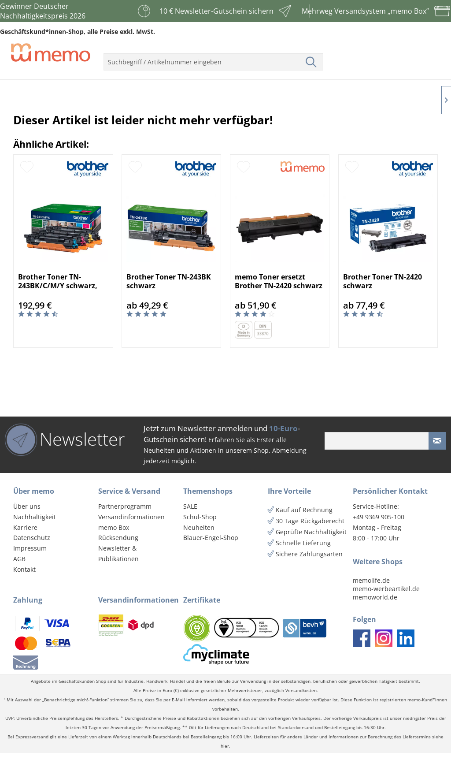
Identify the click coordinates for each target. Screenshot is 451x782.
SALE (190, 535)
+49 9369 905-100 (378, 546)
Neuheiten (198, 556)
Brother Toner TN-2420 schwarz (382, 310)
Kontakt (24, 598)
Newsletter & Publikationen (118, 582)
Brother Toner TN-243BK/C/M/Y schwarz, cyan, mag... (57, 310)
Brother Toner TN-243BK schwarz (168, 310)
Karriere (25, 556)
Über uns (27, 535)
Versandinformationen (131, 546)
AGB (19, 588)
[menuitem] (213, 58)
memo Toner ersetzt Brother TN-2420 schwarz (278, 310)
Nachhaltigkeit (34, 546)
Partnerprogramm (125, 535)
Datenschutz (31, 566)
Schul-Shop (200, 546)
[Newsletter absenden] (437, 470)
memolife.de (371, 609)
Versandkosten (301, 719)
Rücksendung (118, 566)
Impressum (30, 577)
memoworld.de (375, 626)
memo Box (113, 556)
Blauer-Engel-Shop (210, 566)
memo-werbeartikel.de (386, 618)
